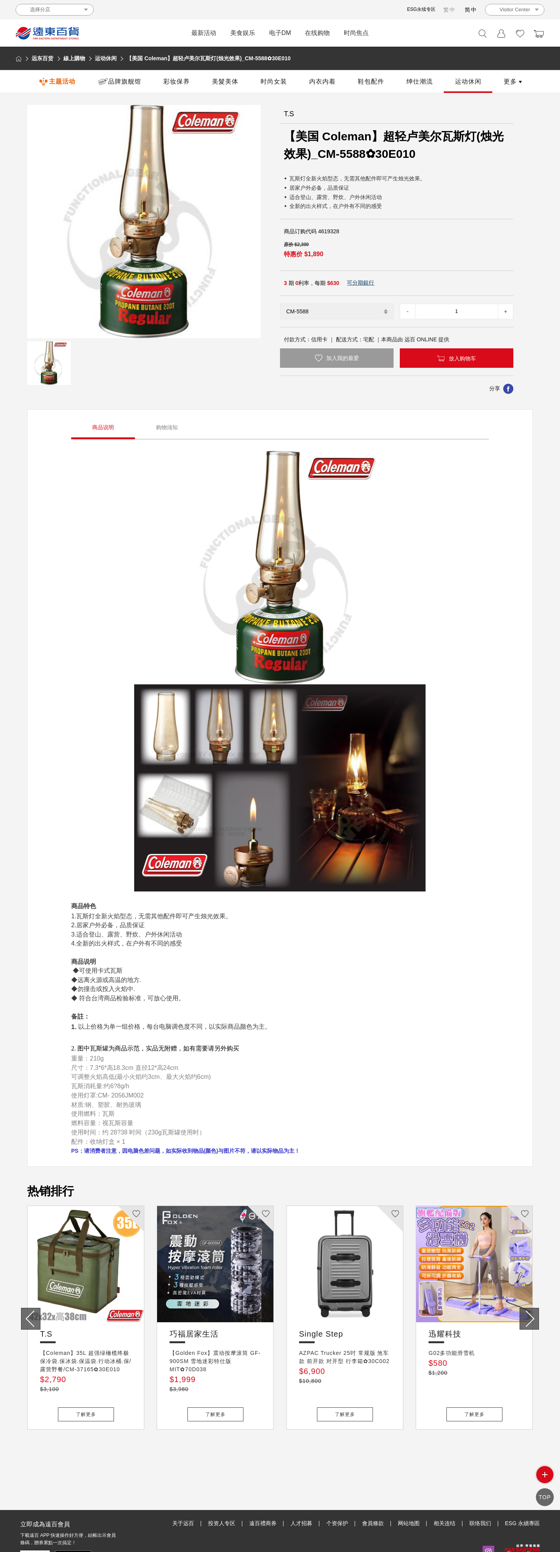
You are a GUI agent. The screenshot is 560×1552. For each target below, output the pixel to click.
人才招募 (301, 1487)
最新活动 (203, 33)
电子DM (280, 33)
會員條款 (373, 1487)
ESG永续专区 (421, 9)
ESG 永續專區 (522, 1487)
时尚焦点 (356, 33)
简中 (471, 10)
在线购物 (317, 33)
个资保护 (337, 1487)
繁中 (449, 10)
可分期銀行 (360, 283)
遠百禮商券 (262, 1487)
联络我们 (480, 1487)
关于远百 (183, 1487)
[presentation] (30, 1319)
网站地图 (409, 1487)
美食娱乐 (242, 33)
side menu (544, 1480)
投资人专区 (221, 1487)
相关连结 (444, 1487)
